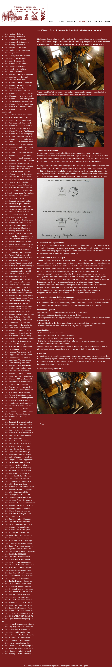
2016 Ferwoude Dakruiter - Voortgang (19, 147)
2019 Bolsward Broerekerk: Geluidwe (18, 239)
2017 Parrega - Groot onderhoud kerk (19, 190)
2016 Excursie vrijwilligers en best (17, 128)
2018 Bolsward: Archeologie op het (18, 201)
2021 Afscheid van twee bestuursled (18, 387)
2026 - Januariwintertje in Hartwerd (18, 651)
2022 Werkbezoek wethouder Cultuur (18, 425)
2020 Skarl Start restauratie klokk (17, 303)
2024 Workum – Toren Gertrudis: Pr (18, 508)
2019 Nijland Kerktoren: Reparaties (18, 249)
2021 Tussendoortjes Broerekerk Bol (18, 382)
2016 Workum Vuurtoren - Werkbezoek (19, 131)
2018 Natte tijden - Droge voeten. (17, 196)
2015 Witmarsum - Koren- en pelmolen (19, 96)
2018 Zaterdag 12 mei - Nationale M (18, 206)
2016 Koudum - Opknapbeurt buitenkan (19, 152)
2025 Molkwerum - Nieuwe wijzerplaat (19, 646)
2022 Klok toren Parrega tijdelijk (16, 408)
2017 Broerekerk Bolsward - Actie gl (18, 171)
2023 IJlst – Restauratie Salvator (17, 479)
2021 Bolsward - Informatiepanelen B (18, 346)
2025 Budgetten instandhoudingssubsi (19, 613)
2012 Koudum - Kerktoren (14, 34)
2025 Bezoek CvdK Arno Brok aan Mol (19, 611)
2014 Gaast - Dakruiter (13, 72)
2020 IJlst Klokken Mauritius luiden (18, 285)
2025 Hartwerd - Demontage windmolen (19, 624)
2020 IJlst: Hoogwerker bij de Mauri (18, 282)
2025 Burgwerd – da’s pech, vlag (17, 597)
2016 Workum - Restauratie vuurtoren (19, 166)
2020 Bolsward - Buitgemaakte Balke (18, 320)
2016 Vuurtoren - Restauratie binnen (18, 115)
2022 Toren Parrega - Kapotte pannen (19, 398)
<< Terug (40, 424)
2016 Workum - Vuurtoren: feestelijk (18, 169)
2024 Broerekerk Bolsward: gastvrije (18, 540)
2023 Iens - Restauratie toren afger (18, 449)
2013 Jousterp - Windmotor (15, 45)
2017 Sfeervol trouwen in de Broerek (18, 174)
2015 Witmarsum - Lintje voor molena (19, 93)
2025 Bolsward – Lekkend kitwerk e (18, 640)
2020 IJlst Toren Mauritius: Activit (17, 274)
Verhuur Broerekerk (95, 21)
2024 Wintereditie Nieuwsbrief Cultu (18, 570)
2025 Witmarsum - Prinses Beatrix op (18, 602)
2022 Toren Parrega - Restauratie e (18, 435)
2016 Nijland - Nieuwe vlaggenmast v (18, 120)
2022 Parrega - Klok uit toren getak (18, 395)
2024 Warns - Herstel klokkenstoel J (18, 511)
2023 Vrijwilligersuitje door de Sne (17, 495)
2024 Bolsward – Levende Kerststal (18, 567)
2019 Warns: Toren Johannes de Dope (19, 244)
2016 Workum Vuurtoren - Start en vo (18, 126)
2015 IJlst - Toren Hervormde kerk (17, 91)
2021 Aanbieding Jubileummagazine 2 (19, 376)
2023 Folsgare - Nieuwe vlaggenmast (18, 460)
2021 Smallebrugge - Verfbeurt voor (18, 368)
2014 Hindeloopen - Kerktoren (16, 69)
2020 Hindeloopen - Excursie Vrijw (17, 322)
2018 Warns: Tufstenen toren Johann (18, 233)
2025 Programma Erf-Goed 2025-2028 (19, 576)
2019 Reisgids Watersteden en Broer (18, 255)
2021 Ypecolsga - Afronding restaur (18, 360)
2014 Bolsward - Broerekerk (15, 80)
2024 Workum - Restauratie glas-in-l (18, 530)
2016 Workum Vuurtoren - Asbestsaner (19, 139)
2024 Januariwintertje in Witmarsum (18, 519)
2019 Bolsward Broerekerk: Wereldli (18, 271)
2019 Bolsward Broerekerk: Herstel (18, 268)
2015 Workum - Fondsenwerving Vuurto (19, 99)
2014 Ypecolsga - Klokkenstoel (16, 77)
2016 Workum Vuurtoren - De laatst (18, 155)
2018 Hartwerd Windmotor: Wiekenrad (19, 220)
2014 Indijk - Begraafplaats (15, 61)
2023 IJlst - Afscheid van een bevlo (18, 497)
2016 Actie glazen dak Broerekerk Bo (18, 123)
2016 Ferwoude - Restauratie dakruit (18, 163)
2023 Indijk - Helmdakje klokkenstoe (18, 489)
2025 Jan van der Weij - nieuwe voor (18, 592)
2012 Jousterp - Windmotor (15, 37)
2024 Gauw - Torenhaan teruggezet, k (19, 546)
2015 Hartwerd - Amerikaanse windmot (19, 101)
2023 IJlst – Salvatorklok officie (16, 492)
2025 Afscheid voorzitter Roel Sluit (17, 594)
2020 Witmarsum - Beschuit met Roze (19, 333)
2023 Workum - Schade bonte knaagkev (20, 503)
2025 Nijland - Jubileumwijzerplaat (17, 632)
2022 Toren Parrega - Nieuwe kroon (18, 430)
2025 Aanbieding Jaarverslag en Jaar (18, 605)
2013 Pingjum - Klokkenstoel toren (17, 50)
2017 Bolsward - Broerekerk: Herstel (18, 188)
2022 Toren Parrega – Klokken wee (18, 443)
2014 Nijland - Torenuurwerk (15, 58)
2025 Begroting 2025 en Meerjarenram (19, 573)
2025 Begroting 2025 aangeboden (17, 578)
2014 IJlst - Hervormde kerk (15, 66)
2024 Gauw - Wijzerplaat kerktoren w (18, 524)
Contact (108, 21)
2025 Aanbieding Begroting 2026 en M (19, 648)
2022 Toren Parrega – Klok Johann (18, 441)
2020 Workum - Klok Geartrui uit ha (18, 330)
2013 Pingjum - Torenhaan (14, 53)
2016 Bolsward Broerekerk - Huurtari (18, 117)
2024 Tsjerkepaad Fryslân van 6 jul (18, 549)
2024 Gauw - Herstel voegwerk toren (18, 562)
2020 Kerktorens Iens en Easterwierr (18, 293)
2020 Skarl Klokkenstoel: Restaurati (18, 290)
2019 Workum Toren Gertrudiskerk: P (18, 263)
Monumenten (72, 21)
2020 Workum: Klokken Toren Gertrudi (19, 295)
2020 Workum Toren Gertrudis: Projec (19, 298)
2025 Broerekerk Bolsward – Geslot (18, 586)
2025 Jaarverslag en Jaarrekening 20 (18, 600)
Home (51, 21)
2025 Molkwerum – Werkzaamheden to (19, 635)
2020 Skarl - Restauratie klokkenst (17, 328)
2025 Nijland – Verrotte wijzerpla (17, 643)
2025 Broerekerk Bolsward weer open (19, 589)
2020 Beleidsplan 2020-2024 (15, 276)
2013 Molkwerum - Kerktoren (15, 47)
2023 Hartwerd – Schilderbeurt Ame (18, 470)
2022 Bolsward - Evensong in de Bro (18, 422)
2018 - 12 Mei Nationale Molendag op (19, 209)
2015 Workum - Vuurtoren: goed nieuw (19, 104)
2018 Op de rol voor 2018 (14, 198)
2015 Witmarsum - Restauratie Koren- (19, 107)
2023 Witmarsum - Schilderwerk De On (19, 487)
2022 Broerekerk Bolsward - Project (18, 406)
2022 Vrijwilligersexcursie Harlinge (17, 446)
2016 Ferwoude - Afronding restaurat (18, 158)
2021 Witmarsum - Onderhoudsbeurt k (19, 390)
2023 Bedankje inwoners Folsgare (17, 462)
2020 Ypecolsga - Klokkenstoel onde (18, 325)
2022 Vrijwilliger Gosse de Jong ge (17, 400)
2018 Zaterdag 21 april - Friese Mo (18, 204)
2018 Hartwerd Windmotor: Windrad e (19, 236)
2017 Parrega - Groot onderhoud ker (18, 185)
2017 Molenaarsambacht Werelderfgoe (19, 193)
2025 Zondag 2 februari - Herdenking (18, 581)
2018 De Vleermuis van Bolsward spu (19, 214)
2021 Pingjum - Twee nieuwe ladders (18, 355)
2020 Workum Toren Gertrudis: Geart (18, 306)
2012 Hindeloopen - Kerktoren (16, 39)
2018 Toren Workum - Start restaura (18, 225)
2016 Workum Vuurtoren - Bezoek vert (19, 144)
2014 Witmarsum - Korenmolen (16, 64)
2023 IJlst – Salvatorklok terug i (16, 484)
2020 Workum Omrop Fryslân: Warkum (19, 314)
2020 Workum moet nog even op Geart (19, 338)
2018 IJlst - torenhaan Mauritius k (17, 228)
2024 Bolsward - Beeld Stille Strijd (17, 522)
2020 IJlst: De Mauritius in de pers (17, 287)
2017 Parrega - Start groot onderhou (18, 179)
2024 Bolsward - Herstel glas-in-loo (18, 514)
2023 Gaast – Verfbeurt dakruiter (17, 465)
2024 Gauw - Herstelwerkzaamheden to (19, 565)
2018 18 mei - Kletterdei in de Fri (17, 212)
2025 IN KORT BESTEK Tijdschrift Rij (19, 616)
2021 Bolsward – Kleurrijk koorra (17, 371)
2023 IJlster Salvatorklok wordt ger (17, 452)
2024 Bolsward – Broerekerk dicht (17, 557)
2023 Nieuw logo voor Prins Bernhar (18, 454)
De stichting (60, 21)
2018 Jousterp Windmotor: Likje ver (18, 231)
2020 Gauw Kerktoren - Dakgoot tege (18, 317)
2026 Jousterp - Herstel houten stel (18, 654)
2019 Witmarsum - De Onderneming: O (19, 266)
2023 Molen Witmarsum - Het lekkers (18, 457)
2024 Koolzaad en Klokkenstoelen (17, 532)
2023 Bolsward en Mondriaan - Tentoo (19, 481)
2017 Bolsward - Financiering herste (18, 177)
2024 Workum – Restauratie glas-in (18, 527)
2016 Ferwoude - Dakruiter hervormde (19, 142)
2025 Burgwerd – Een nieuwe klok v (18, 637)
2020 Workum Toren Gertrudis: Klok (18, 309)
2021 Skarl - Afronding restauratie (17, 363)
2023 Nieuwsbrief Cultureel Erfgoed (18, 476)
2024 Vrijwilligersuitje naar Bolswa (17, 559)
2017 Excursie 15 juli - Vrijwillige (17, 182)
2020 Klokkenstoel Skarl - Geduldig (18, 336)
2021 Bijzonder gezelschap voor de (18, 349)
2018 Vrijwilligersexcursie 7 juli (16, 217)
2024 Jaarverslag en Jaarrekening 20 (18, 535)
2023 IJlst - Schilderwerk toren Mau (18, 473)
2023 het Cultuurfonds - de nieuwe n (18, 500)
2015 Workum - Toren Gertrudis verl (18, 85)
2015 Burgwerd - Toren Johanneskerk (19, 82)
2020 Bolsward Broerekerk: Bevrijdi (18, 301)
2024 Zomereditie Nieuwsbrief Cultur (18, 543)
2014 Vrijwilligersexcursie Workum (17, 55)
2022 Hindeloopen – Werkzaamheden (19, 403)
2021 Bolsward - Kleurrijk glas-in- (17, 344)
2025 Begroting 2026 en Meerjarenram (19, 627)
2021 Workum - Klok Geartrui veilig (18, 373)
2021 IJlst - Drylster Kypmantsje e (17, 357)
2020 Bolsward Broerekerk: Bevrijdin (18, 279)
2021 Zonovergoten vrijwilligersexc (17, 384)
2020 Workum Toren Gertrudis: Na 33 (19, 311)
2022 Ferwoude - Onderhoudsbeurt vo (19, 411)
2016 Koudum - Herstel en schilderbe (18, 136)
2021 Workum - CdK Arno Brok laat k (18, 379)
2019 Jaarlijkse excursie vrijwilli (16, 260)
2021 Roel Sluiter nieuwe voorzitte (17, 392)
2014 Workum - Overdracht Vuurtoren (19, 74)
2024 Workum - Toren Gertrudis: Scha (19, 505)
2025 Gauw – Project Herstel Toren (18, 584)
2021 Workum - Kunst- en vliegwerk (18, 365)
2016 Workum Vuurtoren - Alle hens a (19, 150)
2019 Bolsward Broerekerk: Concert (18, 252)
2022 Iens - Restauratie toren (15, 438)
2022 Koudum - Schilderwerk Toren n (18, 427)
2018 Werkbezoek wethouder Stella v (18, 223)
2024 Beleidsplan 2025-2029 (15, 554)
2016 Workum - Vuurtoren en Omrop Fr (19, 161)
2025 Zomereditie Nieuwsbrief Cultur (18, 608)
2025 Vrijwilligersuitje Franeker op (17, 629)
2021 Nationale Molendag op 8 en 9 (18, 352)
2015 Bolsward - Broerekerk (15, 88)
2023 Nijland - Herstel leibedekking (18, 468)
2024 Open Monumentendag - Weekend (20, 551)
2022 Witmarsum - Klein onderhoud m (19, 433)
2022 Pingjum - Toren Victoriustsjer (18, 414)
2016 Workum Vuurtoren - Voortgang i (19, 134)
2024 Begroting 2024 (12, 516)
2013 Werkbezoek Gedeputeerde (17, 42)
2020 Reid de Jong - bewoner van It (18, 341)
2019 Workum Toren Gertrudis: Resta (18, 241)
